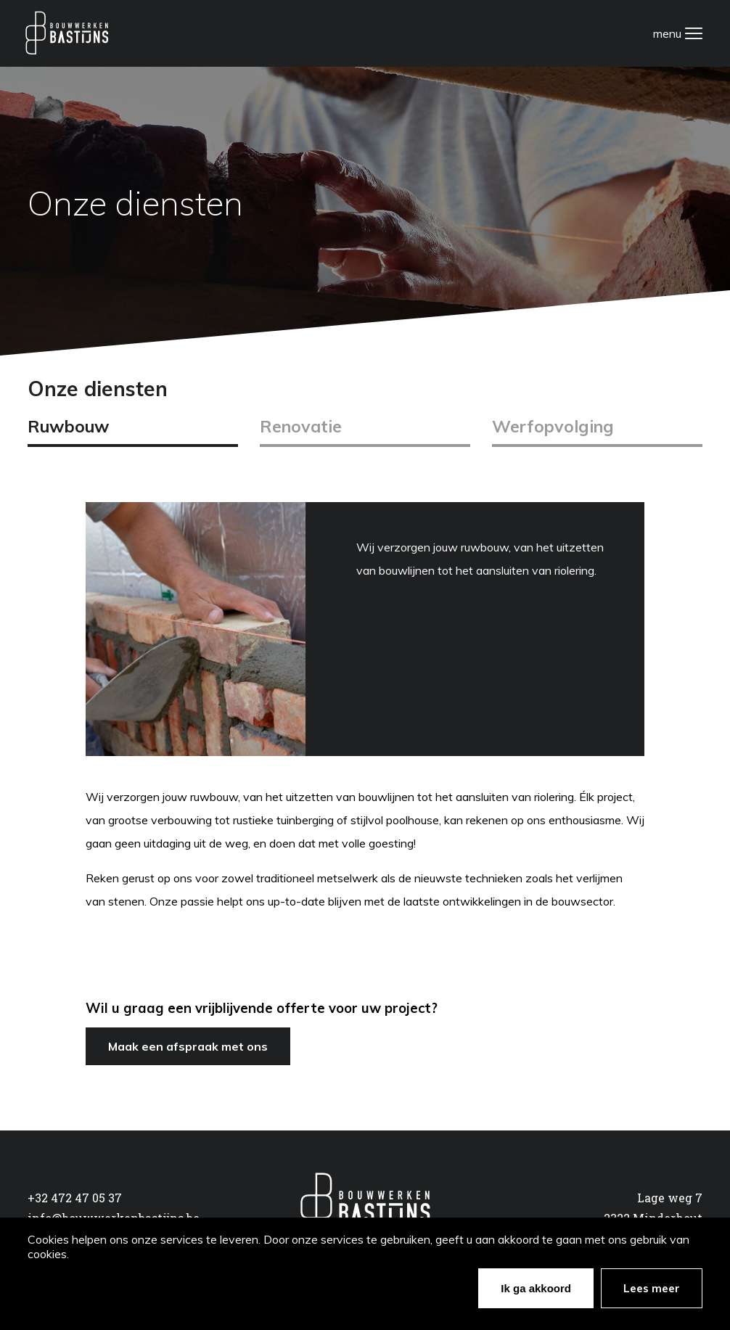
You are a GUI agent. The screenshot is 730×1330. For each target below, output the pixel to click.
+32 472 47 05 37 (75, 1197)
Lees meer (651, 1288)
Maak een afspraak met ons (188, 1046)
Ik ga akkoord (536, 1288)
